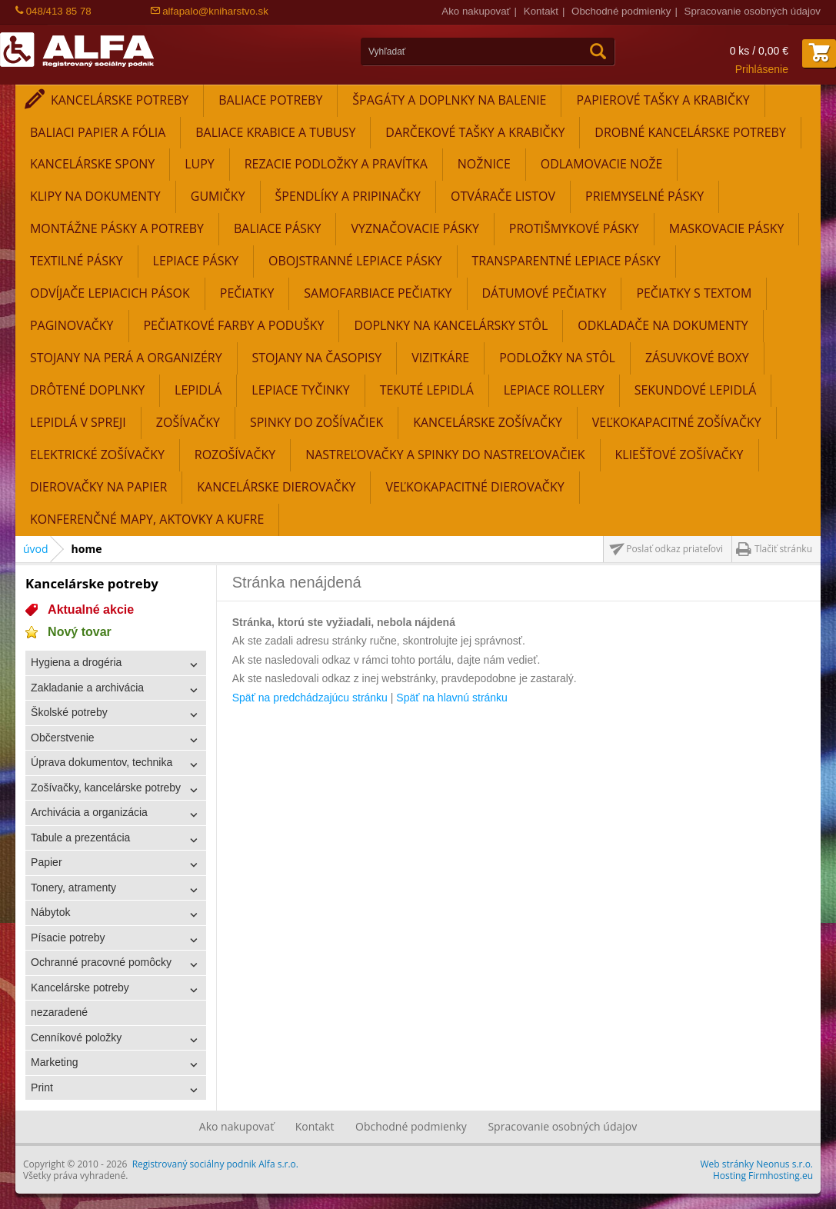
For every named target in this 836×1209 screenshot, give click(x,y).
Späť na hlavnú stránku (452, 697)
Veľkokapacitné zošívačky (676, 422)
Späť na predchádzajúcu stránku (310, 697)
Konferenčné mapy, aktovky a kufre (147, 519)
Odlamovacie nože (602, 163)
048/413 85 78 (53, 11)
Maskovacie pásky (726, 228)
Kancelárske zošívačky (487, 422)
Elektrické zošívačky (97, 454)
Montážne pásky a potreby (117, 228)
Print (42, 1087)
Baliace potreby (270, 100)
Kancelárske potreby (119, 100)
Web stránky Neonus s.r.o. (757, 1164)
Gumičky (218, 196)
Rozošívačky (235, 454)
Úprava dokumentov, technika (101, 762)
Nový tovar (80, 631)
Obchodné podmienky (621, 11)
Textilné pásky (76, 260)
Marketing (54, 1062)
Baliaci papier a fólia (97, 132)
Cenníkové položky (76, 1037)
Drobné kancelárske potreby (690, 132)
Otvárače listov (503, 196)
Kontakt (541, 11)
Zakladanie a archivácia (87, 687)
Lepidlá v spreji (78, 422)
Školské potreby (69, 712)
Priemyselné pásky (644, 196)
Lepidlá (198, 389)
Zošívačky (188, 422)
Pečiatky (247, 293)
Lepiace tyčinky (300, 389)
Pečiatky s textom (693, 293)
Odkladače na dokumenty (663, 325)
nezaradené (59, 1012)
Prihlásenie (761, 69)
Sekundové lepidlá (695, 389)
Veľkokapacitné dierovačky (474, 486)
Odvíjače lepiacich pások (110, 293)
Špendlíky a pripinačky (348, 196)
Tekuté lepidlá (427, 389)
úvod (35, 548)
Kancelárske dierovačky (276, 486)
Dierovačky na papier (98, 486)
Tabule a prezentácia (80, 837)
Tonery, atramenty (73, 887)
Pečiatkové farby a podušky (234, 325)
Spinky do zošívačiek (316, 422)
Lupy (199, 163)
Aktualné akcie (91, 609)
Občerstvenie (62, 737)
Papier (46, 862)
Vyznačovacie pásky (414, 228)
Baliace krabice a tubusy (275, 132)
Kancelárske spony (92, 163)
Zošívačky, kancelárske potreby (106, 787)
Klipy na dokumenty (95, 196)
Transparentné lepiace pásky (566, 260)
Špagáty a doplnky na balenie (449, 100)
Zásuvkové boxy (697, 357)
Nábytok (50, 912)
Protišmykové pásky (574, 228)
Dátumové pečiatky (544, 293)
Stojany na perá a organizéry (126, 357)
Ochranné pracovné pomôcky (101, 962)
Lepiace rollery (554, 389)
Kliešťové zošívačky (679, 454)
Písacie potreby (68, 937)
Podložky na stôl (557, 357)
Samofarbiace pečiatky (377, 293)
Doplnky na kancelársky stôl (451, 325)
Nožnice (484, 163)
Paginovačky (72, 325)
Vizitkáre (440, 357)
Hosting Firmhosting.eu (763, 1175)
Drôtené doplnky (87, 389)
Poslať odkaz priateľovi (674, 548)
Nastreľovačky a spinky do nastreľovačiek (445, 454)
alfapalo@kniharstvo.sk (209, 11)
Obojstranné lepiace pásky (354, 260)
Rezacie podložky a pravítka (336, 163)
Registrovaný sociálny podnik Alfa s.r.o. (215, 1164)
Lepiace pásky (196, 260)
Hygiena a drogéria (76, 662)
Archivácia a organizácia (89, 812)
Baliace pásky (277, 228)
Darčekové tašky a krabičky (475, 132)
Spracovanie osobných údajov (752, 11)
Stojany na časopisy (317, 357)
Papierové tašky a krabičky (662, 100)
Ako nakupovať (475, 11)
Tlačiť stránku (783, 548)
